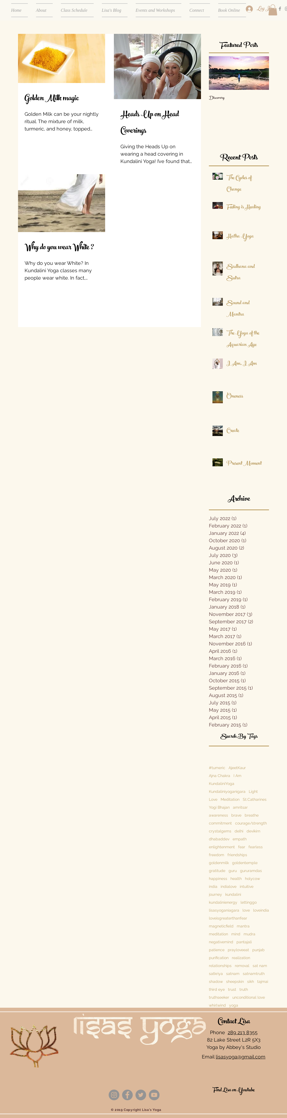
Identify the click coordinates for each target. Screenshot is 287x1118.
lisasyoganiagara (224, 910)
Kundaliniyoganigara (227, 791)
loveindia (261, 910)
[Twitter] (140, 1095)
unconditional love (248, 997)
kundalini (233, 894)
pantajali (244, 942)
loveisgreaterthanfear (228, 918)
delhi (239, 831)
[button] (272, 10)
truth (243, 989)
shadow (216, 981)
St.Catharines (255, 799)
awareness (218, 815)
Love (213, 799)
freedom (216, 855)
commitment (220, 823)
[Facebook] (127, 1095)
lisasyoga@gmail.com (240, 1057)
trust (232, 989)
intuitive (246, 886)
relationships (220, 965)
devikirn (253, 831)
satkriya (216, 973)
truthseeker (219, 997)
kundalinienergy (223, 902)
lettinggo (249, 902)
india (213, 886)
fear (241, 847)
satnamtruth (254, 973)
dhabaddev (219, 839)
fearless (255, 847)
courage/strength (251, 823)
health (236, 878)
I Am (237, 775)
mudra (249, 934)
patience (216, 950)
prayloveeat (238, 950)
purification (219, 958)
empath (240, 839)
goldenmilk (219, 863)
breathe (252, 815)
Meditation (230, 799)
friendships (237, 855)
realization (241, 958)
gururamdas (251, 870)
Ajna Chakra (219, 775)
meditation (218, 934)
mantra (243, 926)
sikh (250, 981)
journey (215, 894)
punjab (258, 950)
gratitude (217, 870)
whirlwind (217, 1005)
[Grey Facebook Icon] (280, 8)
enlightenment (222, 847)
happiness (218, 878)
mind (235, 934)
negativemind (221, 942)
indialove (228, 886)
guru (233, 870)
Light (253, 791)
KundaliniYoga (221, 783)
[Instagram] (114, 1095)
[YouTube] (154, 1095)
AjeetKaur (237, 768)
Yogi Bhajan (219, 807)
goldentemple (245, 863)
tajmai (262, 981)
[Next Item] (260, 73)
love (246, 910)
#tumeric (217, 768)
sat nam (260, 965)
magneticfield (221, 926)
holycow (252, 878)
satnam (232, 973)
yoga (233, 1005)
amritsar (240, 807)
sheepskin (235, 981)
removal (242, 965)
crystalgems (220, 831)
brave (236, 815)
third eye (217, 989)
